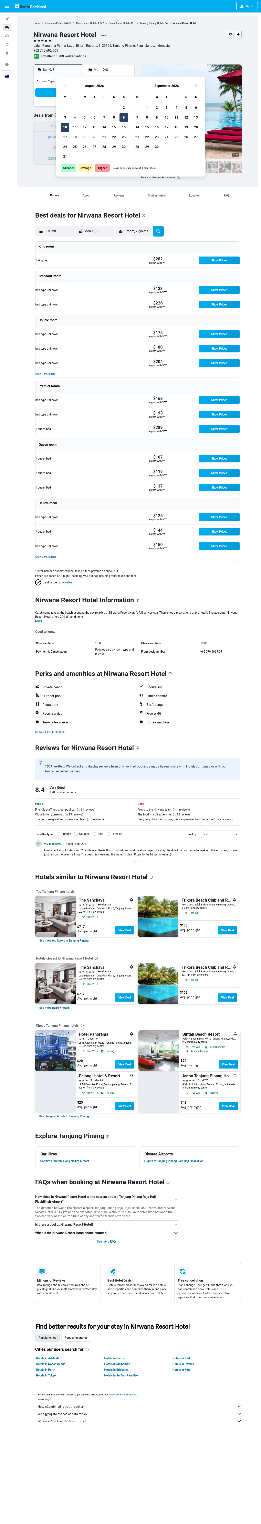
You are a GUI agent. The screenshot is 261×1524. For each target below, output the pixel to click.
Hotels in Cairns (114, 1358)
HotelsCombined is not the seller (140, 1406)
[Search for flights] (7, 19)
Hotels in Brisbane (116, 1369)
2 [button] (124, 108)
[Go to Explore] (7, 53)
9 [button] (124, 117)
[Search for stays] (7, 27)
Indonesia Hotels (54, 23)
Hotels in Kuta (181, 1369)
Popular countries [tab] (76, 1337)
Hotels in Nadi (181, 1358)
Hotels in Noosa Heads (50, 1364)
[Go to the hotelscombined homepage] (30, 6)
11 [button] (75, 127)
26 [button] (84, 147)
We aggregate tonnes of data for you (140, 1413)
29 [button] (114, 147)
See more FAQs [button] (107, 1241)
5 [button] (84, 117)
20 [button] (94, 137)
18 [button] (75, 137)
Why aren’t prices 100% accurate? (140, 1421)
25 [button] (75, 147)
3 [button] (65, 117)
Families (117, 833)
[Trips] (7, 65)
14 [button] (104, 127)
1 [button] (114, 108)
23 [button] (124, 137)
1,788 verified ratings (71, 56)
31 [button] (65, 157)
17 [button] (65, 137)
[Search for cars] (7, 36)
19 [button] (84, 137)
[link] (64, 940)
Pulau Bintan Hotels (119, 23)
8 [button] (114, 117)
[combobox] (220, 834)
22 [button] (114, 137)
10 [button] (65, 127)
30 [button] (124, 147)
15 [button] (114, 127)
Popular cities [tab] (47, 1337)
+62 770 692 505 (46, 50)
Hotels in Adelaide (48, 1358)
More (38, 620)
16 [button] (124, 127)
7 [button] (104, 117)
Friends (66, 833)
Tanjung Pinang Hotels (152, 23)
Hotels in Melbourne (117, 1364)
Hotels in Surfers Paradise (121, 1375)
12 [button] (84, 127)
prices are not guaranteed (122, 1394)
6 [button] (94, 117)
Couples (84, 833)
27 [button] (94, 147)
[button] (6, 6)
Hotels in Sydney (183, 1364)
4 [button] (75, 117)
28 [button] (104, 147)
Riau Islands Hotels (86, 23)
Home (37, 23)
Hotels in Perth (45, 1369)
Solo (100, 833)
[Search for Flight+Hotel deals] (7, 44)
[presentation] (178, 177)
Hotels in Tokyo (46, 1375)
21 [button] (104, 137)
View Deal (124, 930)
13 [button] (94, 127)
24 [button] (65, 147)
